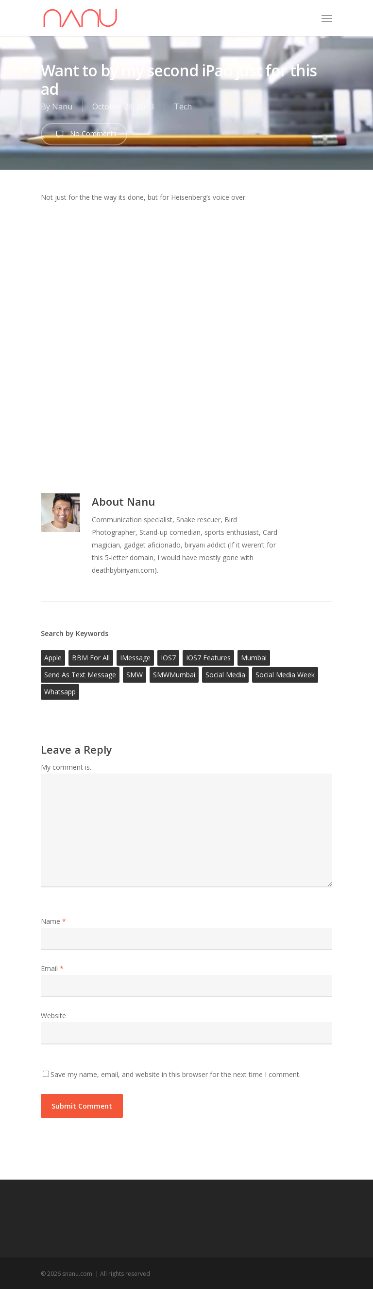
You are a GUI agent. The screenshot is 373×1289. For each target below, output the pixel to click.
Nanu (62, 106)
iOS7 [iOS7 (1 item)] (168, 657)
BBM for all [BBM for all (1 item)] (91, 657)
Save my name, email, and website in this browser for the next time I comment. (176, 1074)
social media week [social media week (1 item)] (285, 674)
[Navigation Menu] (327, 18)
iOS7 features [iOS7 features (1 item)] (208, 657)
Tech (183, 106)
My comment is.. (67, 767)
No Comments (84, 134)
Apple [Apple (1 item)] (53, 657)
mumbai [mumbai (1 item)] (254, 657)
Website (53, 1015)
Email (52, 968)
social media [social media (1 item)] (225, 674)
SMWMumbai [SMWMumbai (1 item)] (174, 674)
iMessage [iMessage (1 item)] (135, 657)
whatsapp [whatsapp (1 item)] (60, 691)
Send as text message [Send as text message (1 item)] (80, 674)
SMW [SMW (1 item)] (134, 674)
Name (53, 921)
